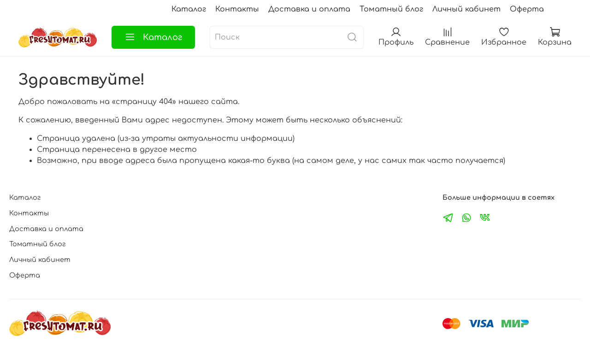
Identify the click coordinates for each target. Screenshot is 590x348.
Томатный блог (391, 9)
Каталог (188, 9)
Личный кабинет (466, 9)
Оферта (527, 9)
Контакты (237, 9)
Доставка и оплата (309, 9)
